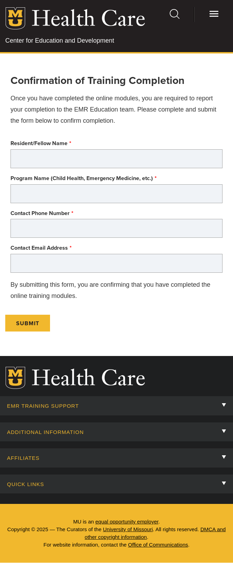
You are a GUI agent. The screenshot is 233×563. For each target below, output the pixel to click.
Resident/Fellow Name (39, 143)
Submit (27, 323)
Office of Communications (158, 545)
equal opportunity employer (127, 522)
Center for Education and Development (59, 40)
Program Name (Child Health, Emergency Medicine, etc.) (81, 178)
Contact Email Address (39, 247)
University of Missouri (128, 529)
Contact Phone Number (40, 213)
